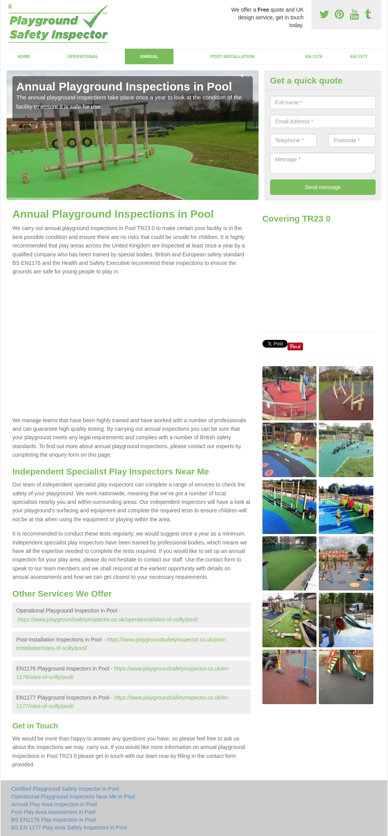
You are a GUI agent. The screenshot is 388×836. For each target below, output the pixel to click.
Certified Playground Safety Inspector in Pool (65, 789)
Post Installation (232, 56)
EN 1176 (313, 56)
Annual (149, 56)
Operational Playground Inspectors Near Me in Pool (73, 796)
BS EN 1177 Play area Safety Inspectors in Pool (69, 827)
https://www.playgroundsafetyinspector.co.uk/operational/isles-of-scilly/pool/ (108, 619)
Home (24, 56)
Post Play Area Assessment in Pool (53, 812)
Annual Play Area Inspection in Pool (54, 804)
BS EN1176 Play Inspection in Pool (53, 820)
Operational (83, 56)
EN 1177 (359, 56)
